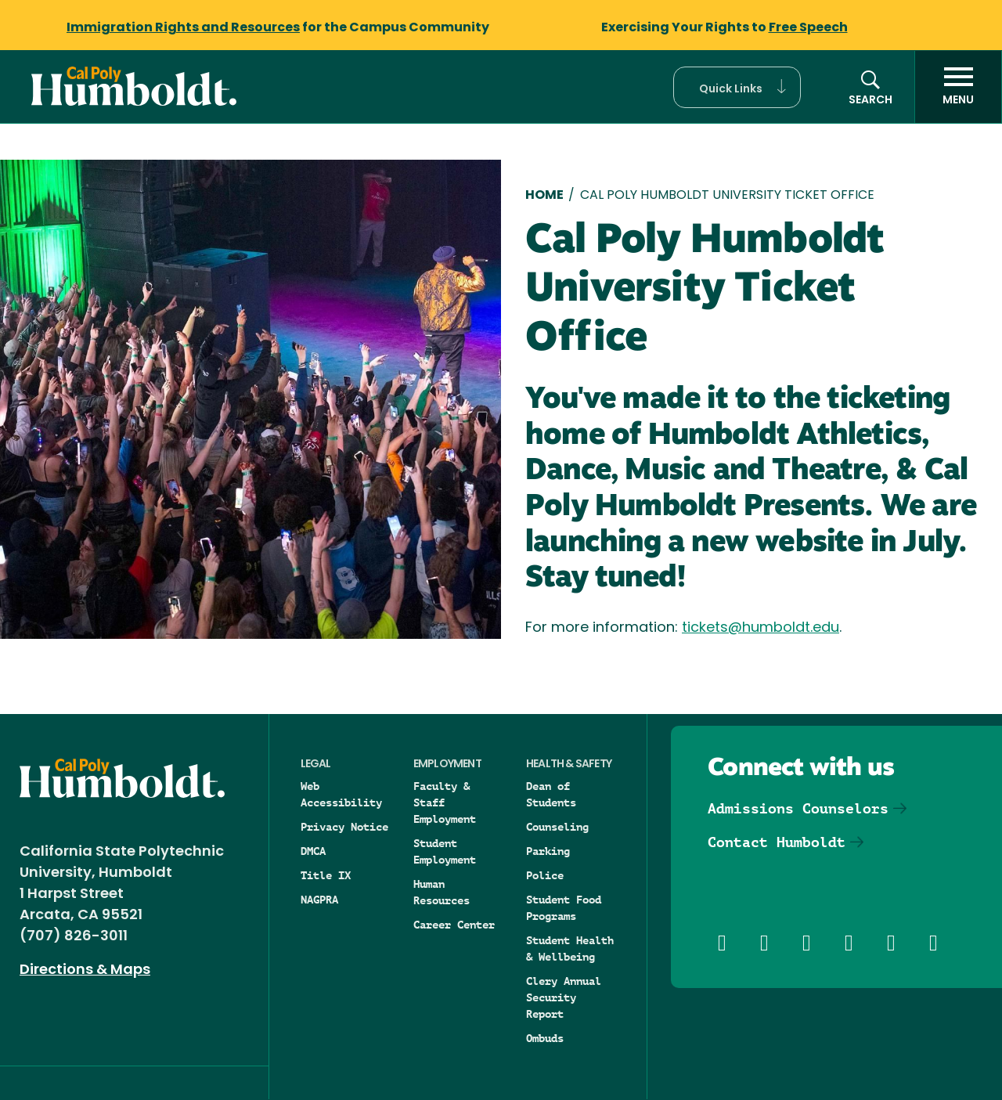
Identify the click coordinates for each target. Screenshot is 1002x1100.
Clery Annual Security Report (563, 997)
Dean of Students (551, 794)
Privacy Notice (344, 826)
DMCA (313, 851)
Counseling (557, 826)
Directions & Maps (85, 970)
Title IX (326, 875)
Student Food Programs (563, 907)
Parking (548, 851)
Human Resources (441, 892)
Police (545, 875)
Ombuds (545, 1038)
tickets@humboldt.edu (760, 628)
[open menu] (958, 87)
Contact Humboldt (776, 842)
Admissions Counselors (798, 808)
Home (544, 195)
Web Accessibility (341, 794)
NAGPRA (319, 899)
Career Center (454, 924)
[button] (737, 87)
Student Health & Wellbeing (570, 948)
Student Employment (444, 851)
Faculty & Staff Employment (444, 802)
